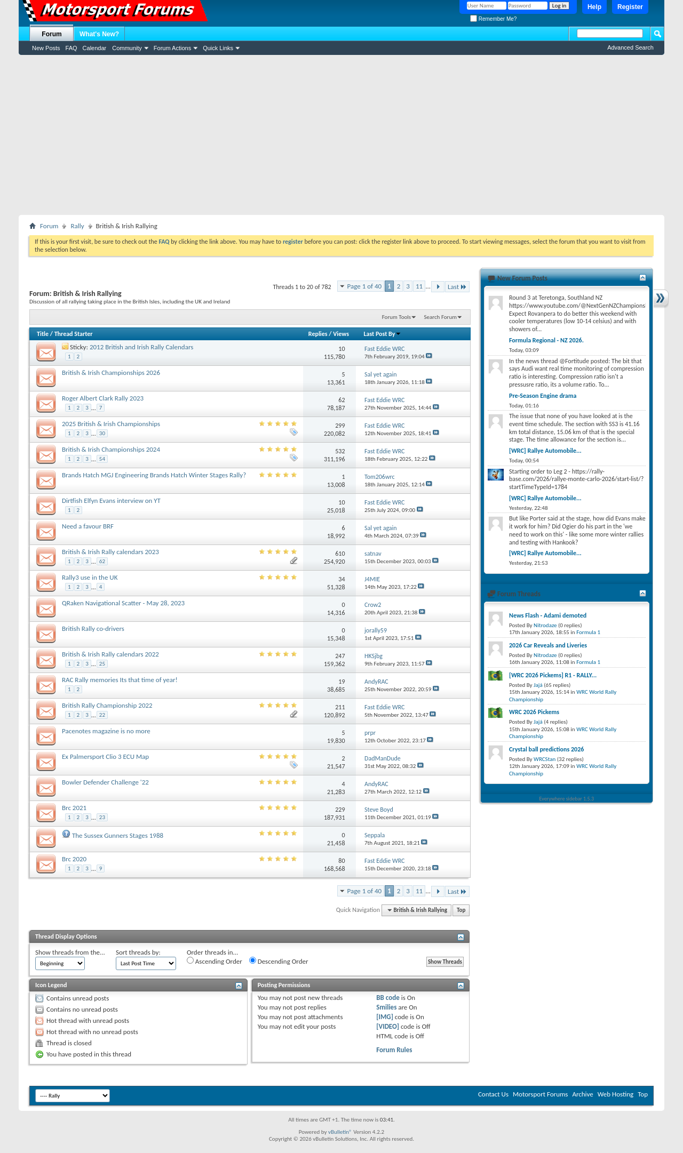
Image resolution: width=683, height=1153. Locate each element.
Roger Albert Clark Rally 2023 (103, 398)
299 (340, 425)
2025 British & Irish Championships (111, 424)
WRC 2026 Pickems (534, 712)
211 (340, 707)
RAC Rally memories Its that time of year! (120, 680)
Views (341, 334)
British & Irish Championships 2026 (111, 373)
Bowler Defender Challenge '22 (105, 782)
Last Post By (382, 334)
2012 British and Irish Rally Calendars (141, 347)
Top (461, 910)
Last (457, 287)
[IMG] (384, 1017)
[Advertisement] (341, 135)
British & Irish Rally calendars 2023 (110, 552)
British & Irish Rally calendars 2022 (110, 654)
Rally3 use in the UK (89, 577)
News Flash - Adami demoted (547, 615)
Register (630, 7)
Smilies (386, 1007)
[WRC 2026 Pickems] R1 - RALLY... (553, 675)
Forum (51, 34)
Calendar (95, 48)
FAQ (71, 48)
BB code (387, 998)
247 (340, 656)
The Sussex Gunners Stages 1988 (117, 835)
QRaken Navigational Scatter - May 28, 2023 (123, 603)
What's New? (99, 34)
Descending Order (278, 961)
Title (43, 334)
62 (341, 400)
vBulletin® (340, 1131)
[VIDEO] (387, 1026)
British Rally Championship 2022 (107, 705)
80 (341, 860)
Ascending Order (214, 961)
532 (340, 451)
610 (340, 553)
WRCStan (544, 759)
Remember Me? (493, 19)
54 (102, 458)
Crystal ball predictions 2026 (546, 749)
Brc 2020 (74, 859)
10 (341, 349)
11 (419, 286)
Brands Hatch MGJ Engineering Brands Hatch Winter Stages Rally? (154, 475)
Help (594, 7)
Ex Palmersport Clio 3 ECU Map (105, 756)
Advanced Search (630, 47)
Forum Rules (394, 1050)
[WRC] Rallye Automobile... (545, 450)
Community (127, 48)
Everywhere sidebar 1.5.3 (566, 798)
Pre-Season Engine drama (542, 395)
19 (341, 681)
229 (340, 809)
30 (102, 433)
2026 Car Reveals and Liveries (548, 645)
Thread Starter (73, 334)
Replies (318, 334)
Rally (77, 226)
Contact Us (493, 1094)
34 (341, 579)
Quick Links (218, 48)
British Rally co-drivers (93, 628)
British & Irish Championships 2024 (111, 449)
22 (102, 714)
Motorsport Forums (540, 1094)
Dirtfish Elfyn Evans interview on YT (111, 501)
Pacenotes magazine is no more (106, 731)
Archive (582, 1094)
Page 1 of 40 (364, 286)
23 (102, 817)
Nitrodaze (545, 625)
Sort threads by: (138, 952)
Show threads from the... (70, 952)
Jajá (538, 685)
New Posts (46, 48)
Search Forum (440, 317)
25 (102, 663)
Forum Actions (172, 48)
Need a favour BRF (88, 526)
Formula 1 (588, 632)
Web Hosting (615, 1094)
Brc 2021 (74, 808)
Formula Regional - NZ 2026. (546, 340)
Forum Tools (396, 317)
